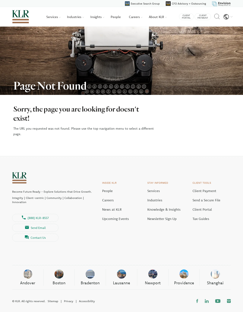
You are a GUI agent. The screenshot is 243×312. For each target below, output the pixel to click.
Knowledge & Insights (164, 209)
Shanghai (215, 277)
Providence (184, 277)
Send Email (35, 227)
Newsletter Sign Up (162, 219)
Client (186, 16)
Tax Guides (201, 219)
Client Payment (204, 191)
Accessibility (87, 301)
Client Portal (202, 209)
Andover (27, 277)
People (116, 17)
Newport (153, 277)
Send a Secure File (206, 200)
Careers (136, 17)
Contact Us (35, 237)
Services (53, 17)
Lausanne (121, 277)
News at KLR (112, 209)
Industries (75, 17)
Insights (97, 17)
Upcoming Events (115, 219)
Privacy (68, 301)
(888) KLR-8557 (35, 218)
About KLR (158, 17)
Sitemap (53, 301)
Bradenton (90, 277)
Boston (59, 277)
